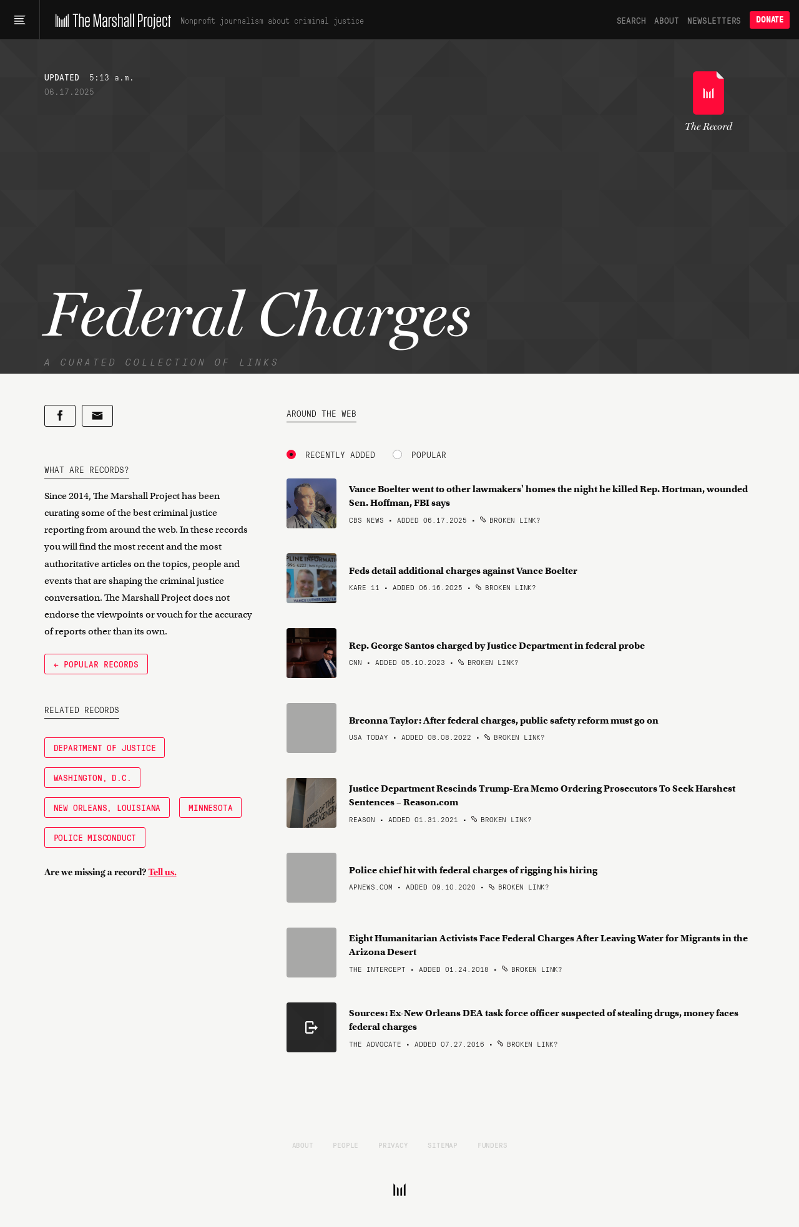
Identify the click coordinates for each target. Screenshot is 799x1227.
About (666, 20)
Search (631, 20)
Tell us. (163, 872)
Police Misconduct (95, 837)
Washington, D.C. (93, 777)
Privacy (393, 1145)
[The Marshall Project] (110, 20)
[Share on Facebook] (60, 416)
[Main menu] (19, 20)
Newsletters (714, 20)
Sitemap (443, 1145)
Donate (769, 19)
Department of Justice (105, 747)
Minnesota (210, 807)
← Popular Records (96, 663)
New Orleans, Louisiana (107, 807)
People (345, 1145)
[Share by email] (97, 416)
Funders (492, 1145)
